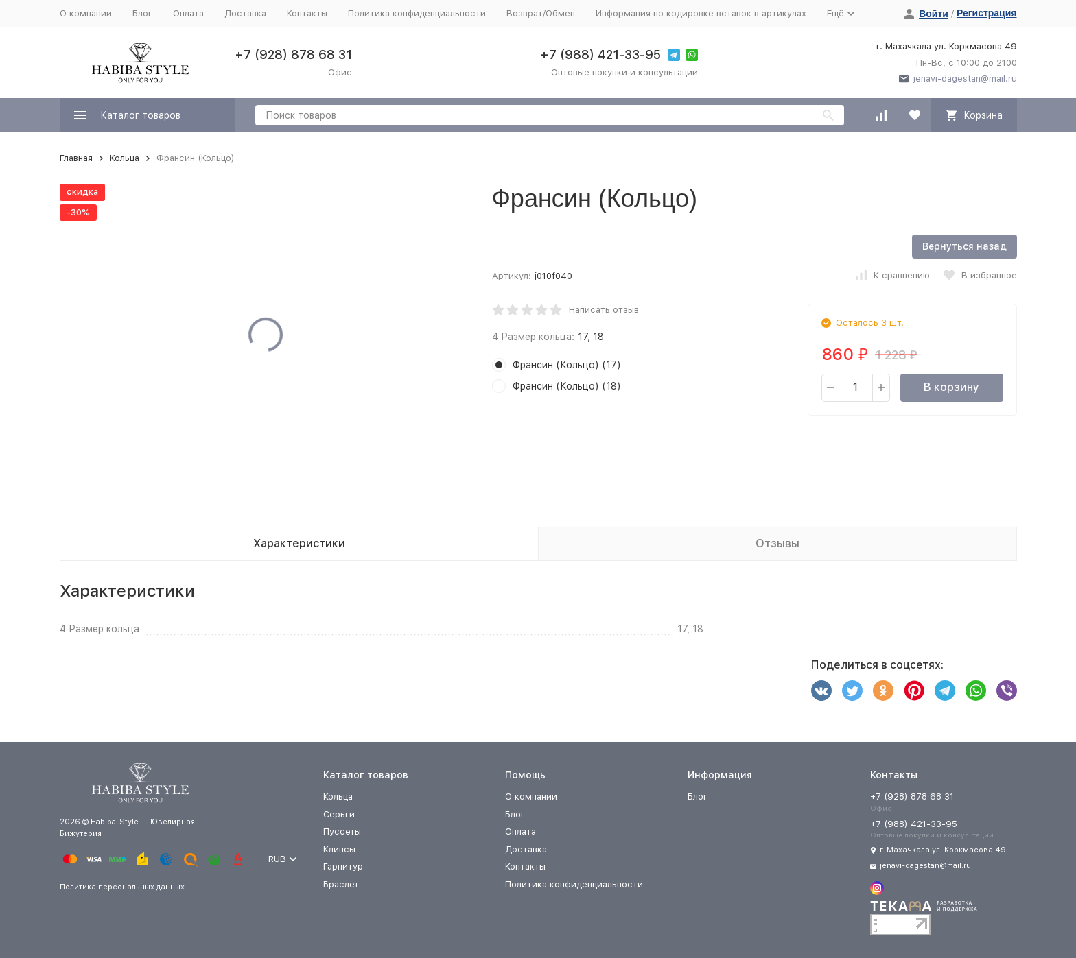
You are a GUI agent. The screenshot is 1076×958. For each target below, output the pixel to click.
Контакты (307, 13)
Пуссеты (342, 831)
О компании (86, 13)
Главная (76, 158)
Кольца (124, 158)
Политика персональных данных (122, 887)
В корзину (951, 387)
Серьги (339, 814)
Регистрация (987, 13)
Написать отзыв (604, 309)
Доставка (245, 13)
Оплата (188, 13)
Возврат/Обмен (540, 13)
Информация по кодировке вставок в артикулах (701, 13)
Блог (142, 13)
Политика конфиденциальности (417, 13)
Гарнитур (343, 866)
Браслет (341, 884)
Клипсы (339, 849)
